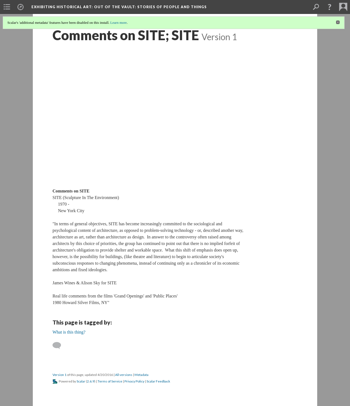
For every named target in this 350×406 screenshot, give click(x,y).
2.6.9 (90, 381)
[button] (329, 7)
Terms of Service (110, 381)
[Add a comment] (59, 345)
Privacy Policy (134, 381)
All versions (123, 375)
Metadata (141, 375)
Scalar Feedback (158, 381)
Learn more (118, 23)
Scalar (81, 381)
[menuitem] (7, 7)
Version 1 (59, 375)
